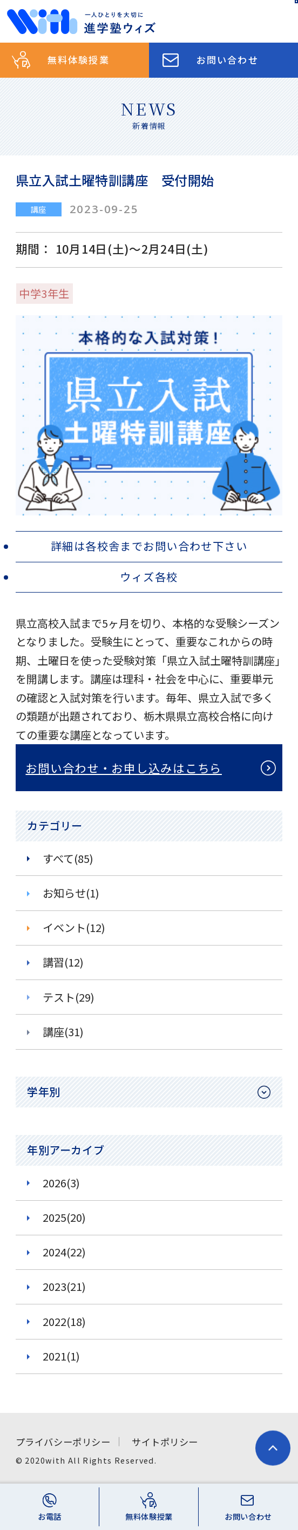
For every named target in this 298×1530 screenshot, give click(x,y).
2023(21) (64, 1286)
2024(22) (64, 1252)
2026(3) (61, 1183)
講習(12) (63, 962)
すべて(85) (68, 858)
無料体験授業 (79, 59)
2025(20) (64, 1217)
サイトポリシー (165, 1442)
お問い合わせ (228, 59)
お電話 (50, 1516)
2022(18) (64, 1321)
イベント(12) (74, 927)
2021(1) (61, 1356)
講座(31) (63, 1031)
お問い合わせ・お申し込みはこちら (123, 767)
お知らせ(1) (71, 893)
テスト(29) (68, 997)
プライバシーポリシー (63, 1442)
